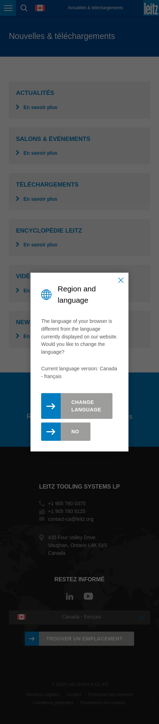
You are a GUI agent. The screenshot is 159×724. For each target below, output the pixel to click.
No (75, 431)
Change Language (86, 405)
